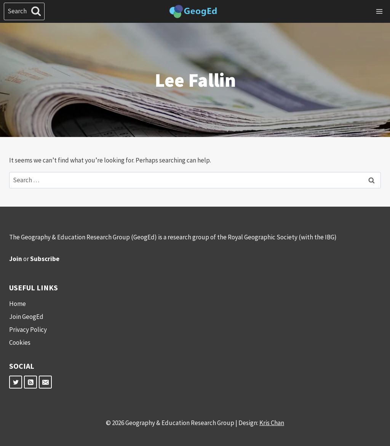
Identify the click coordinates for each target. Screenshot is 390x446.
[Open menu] (379, 11)
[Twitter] (15, 382)
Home (17, 303)
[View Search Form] (24, 11)
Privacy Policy (28, 329)
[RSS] (30, 382)
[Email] (45, 382)
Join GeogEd (26, 316)
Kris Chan (271, 423)
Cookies (19, 342)
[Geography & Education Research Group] (193, 11)
